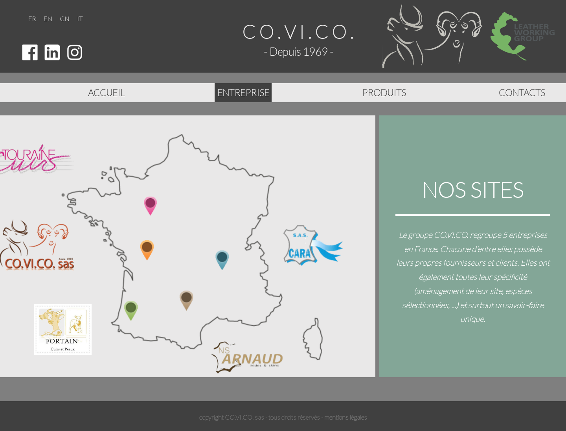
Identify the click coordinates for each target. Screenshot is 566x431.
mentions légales (345, 417)
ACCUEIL (107, 92)
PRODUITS (384, 92)
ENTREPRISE (243, 92)
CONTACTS (522, 92)
